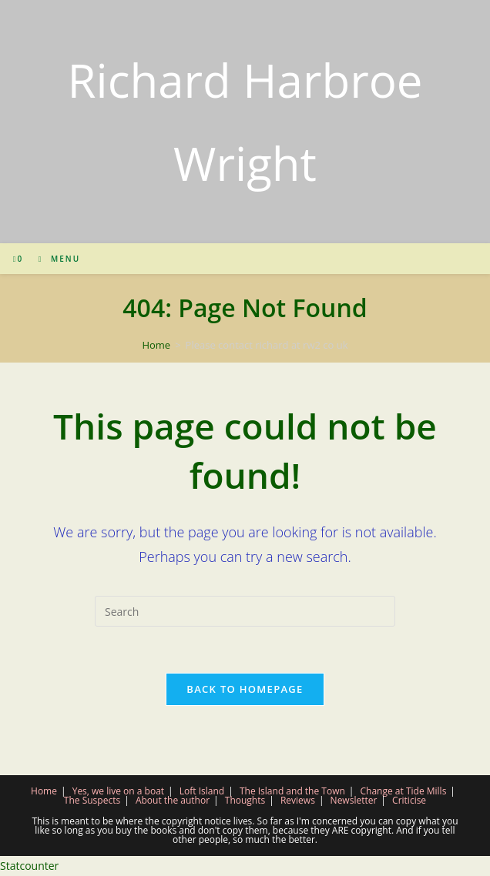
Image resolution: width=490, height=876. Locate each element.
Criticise (409, 800)
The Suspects (92, 800)
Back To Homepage (244, 689)
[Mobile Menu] (53, 258)
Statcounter (29, 865)
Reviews (297, 800)
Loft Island (202, 790)
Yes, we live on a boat (118, 790)
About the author (173, 800)
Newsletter (354, 800)
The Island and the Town (292, 790)
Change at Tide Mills (404, 790)
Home (44, 790)
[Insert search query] (245, 611)
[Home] (156, 345)
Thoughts (245, 800)
